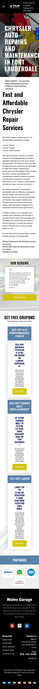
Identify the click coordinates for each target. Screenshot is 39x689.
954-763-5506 (16, 605)
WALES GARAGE (11, 81)
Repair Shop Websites (26, 670)
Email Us (32, 658)
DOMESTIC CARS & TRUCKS (15, 86)
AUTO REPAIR (9, 647)
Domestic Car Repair (10, 252)
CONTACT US (8, 654)
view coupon (19, 391)
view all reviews (19, 297)
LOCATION (7, 643)
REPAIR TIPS (8, 650)
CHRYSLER (9, 89)
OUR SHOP (7, 640)
